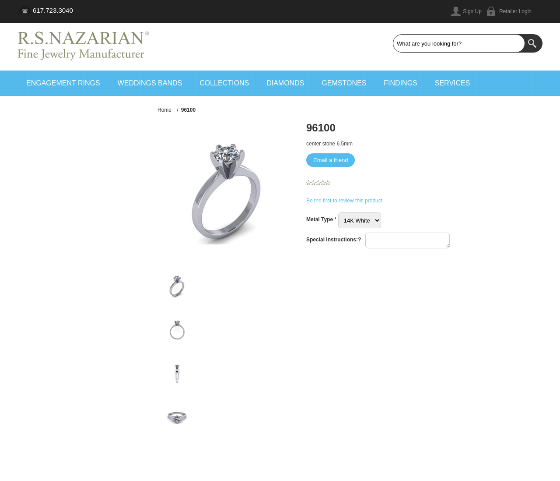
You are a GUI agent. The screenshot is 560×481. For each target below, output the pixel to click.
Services (452, 83)
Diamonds (285, 83)
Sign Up (472, 11)
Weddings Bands (150, 83)
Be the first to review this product (344, 201)
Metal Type (320, 219)
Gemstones (344, 83)
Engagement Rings (63, 83)
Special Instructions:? (333, 240)
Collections (224, 83)
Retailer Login (515, 11)
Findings (400, 83)
